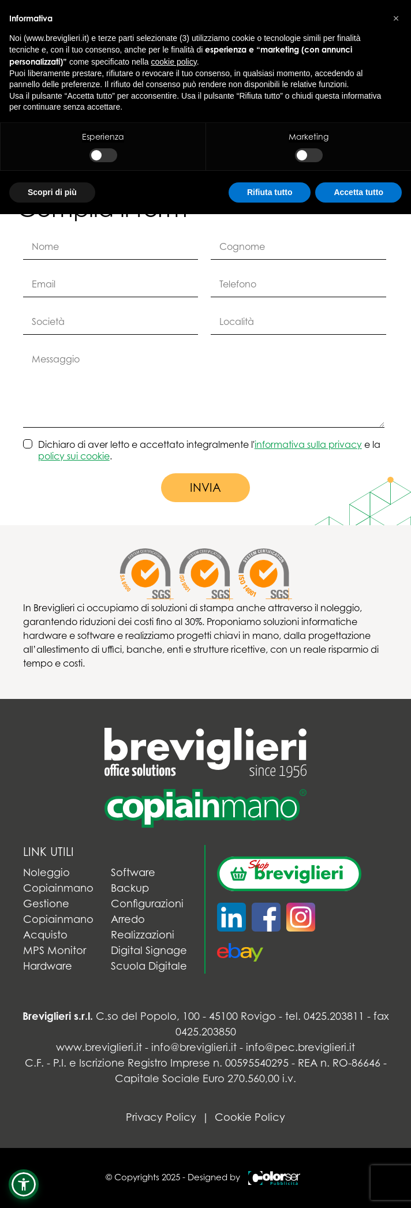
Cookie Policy (250, 1117)
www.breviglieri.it (99, 1047)
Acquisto (45, 935)
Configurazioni (147, 903)
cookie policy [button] (174, 61)
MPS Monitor (54, 950)
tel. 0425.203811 (324, 1016)
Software (133, 872)
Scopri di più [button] (52, 192)
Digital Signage (149, 950)
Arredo (128, 919)
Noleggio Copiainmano (58, 880)
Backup (130, 888)
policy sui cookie (74, 456)
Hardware (47, 966)
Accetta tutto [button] (358, 192)
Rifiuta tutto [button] (270, 192)
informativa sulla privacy (308, 444)
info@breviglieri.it (194, 1047)
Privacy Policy (161, 1117)
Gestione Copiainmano (58, 911)
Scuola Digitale (149, 966)
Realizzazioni (142, 935)
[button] (24, 1184)
